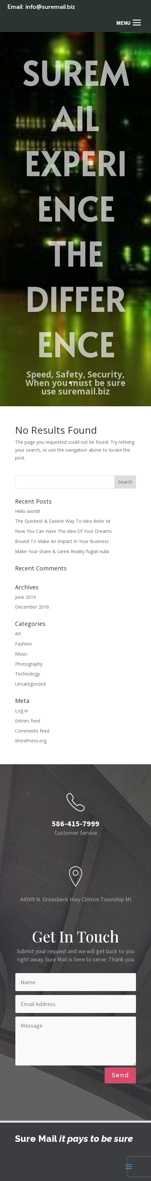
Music (21, 654)
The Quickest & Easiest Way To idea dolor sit (62, 521)
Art (18, 633)
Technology (27, 674)
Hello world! (27, 511)
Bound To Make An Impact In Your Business (62, 541)
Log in (21, 710)
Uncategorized (30, 684)
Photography (28, 664)
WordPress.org (30, 741)
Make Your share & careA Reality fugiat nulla (62, 551)
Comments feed (32, 731)
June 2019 (25, 597)
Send (120, 1075)
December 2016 (32, 607)
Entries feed (27, 721)
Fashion (23, 644)
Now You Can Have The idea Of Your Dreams (63, 531)
